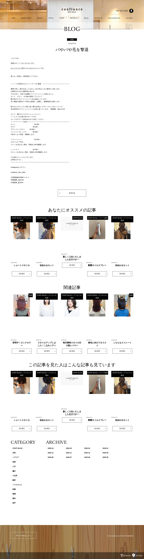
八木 (14, 466)
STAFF (61, 18)
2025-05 (105, 457)
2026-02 (87, 448)
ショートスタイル (22, 265)
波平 (14, 503)
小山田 (14, 475)
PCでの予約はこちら (23, 536)
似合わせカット (47, 265)
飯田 (14, 480)
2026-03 (69, 448)
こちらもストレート (122, 343)
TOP (13, 18)
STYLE (50, 18)
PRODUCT (74, 18)
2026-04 (50, 448)
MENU (40, 18)
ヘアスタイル (17, 485)
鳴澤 (14, 494)
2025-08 (50, 457)
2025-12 (50, 453)
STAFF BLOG (17, 448)
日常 (14, 453)
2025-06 (87, 457)
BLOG (86, 18)
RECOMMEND (114, 18)
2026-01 (105, 448)
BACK (72, 193)
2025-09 (105, 453)
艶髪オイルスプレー (97, 265)
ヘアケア (15, 457)
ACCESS (129, 18)
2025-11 (69, 453)
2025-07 (69, 457)
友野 (14, 462)
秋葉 (14, 489)
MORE (22, 274)
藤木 (14, 471)
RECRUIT (98, 18)
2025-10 (87, 453)
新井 (14, 498)
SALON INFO (26, 18)
